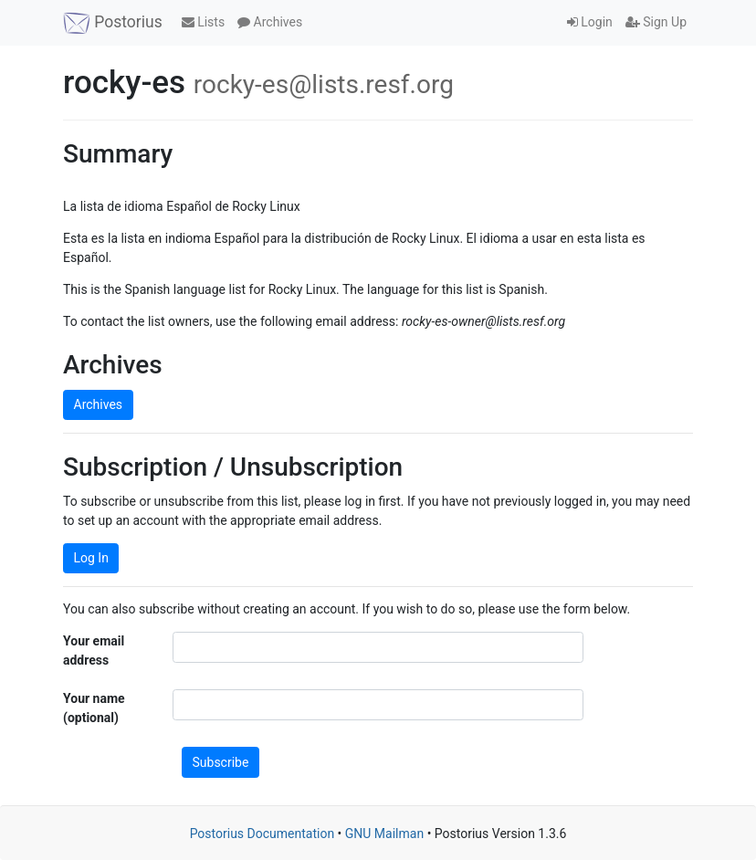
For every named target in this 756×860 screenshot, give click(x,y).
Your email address (93, 650)
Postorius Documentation (262, 833)
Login (590, 22)
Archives (269, 22)
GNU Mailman (384, 833)
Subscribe (221, 762)
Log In (91, 558)
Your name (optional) (94, 708)
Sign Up (656, 22)
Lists (203, 22)
